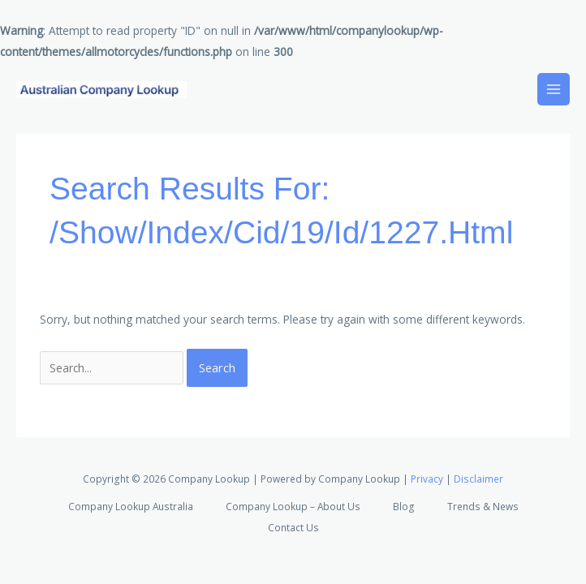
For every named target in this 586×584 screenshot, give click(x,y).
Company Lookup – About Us (293, 506)
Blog (404, 506)
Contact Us (293, 527)
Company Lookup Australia (130, 506)
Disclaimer (478, 478)
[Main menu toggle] (554, 89)
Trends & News (483, 506)
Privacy (427, 478)
